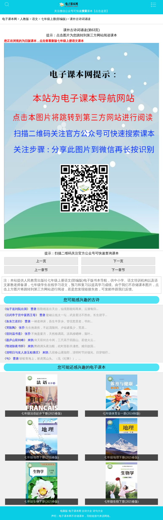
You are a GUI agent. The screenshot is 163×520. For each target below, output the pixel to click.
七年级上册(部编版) (54, 19)
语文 (35, 19)
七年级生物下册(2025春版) (41, 501)
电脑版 (64, 510)
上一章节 (41, 270)
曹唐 (33, 309)
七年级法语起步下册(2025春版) (41, 413)
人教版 (24, 19)
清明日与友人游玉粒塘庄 (22, 352)
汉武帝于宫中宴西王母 (21, 315)
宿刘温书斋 (13, 333)
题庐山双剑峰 (15, 340)
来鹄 (31, 340)
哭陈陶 (10, 327)
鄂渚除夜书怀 (15, 346)
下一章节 (118, 270)
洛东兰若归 (13, 321)
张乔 (22, 327)
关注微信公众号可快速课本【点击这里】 (81, 11)
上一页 (41, 261)
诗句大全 (98, 510)
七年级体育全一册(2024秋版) (121, 413)
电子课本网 (9, 19)
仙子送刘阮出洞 (16, 309)
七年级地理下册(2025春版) (41, 457)
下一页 (118, 261)
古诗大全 (87, 510)
